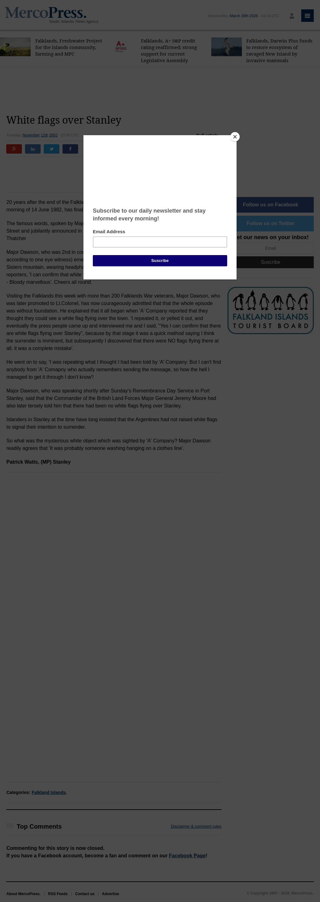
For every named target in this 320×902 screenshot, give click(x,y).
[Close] (235, 136)
